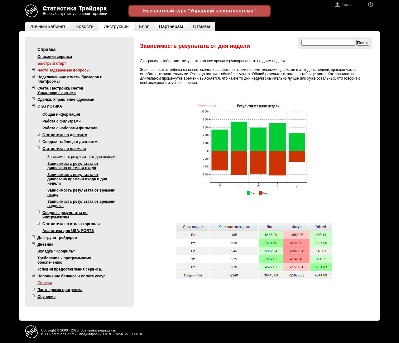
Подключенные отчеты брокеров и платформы (70, 79)
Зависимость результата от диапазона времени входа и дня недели (77, 179)
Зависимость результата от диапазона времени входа (73, 165)
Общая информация (61, 114)
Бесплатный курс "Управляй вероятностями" (199, 10)
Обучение (46, 296)
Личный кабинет (45, 25)
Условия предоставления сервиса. (69, 269)
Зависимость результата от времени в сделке (81, 203)
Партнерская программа (59, 290)
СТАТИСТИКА (49, 106)
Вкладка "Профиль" (56, 251)
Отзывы (204, 25)
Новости (84, 26)
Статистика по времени (64, 148)
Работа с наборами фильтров (70, 128)
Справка (46, 49)
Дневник (45, 244)
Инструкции (116, 26)
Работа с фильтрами (61, 121)
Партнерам (171, 26)
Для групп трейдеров (57, 237)
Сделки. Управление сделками (65, 99)
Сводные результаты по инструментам (65, 215)
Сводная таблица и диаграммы (71, 142)
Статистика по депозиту (64, 135)
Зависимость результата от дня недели (81, 157)
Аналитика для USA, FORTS (68, 231)
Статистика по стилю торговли (71, 224)
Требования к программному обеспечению (64, 260)
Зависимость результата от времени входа (81, 192)
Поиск (362, 42)
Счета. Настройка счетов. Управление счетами (60, 90)
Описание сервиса (54, 56)
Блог (144, 26)
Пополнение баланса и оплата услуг (71, 276)
